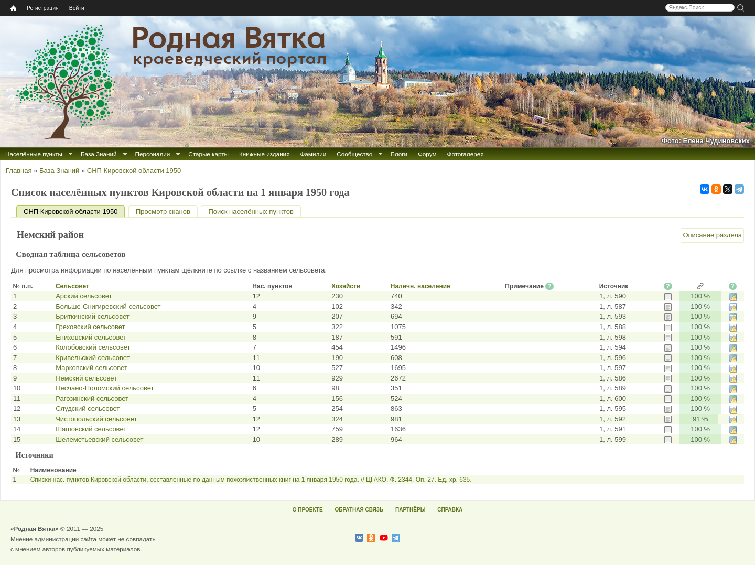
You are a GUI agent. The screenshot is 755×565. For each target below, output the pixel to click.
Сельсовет (72, 286)
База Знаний (99, 153)
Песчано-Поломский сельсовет (105, 388)
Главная (18, 171)
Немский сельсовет (86, 378)
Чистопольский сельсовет (96, 419)
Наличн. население (420, 286)
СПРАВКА (449, 510)
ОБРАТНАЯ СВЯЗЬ (359, 510)
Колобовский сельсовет (93, 347)
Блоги (399, 153)
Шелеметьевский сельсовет (99, 439)
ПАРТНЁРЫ (410, 510)
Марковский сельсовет (91, 368)
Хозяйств (345, 286)
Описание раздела (712, 235)
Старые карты (208, 153)
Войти (76, 8)
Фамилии (313, 153)
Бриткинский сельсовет (92, 316)
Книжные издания (264, 153)
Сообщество (354, 153)
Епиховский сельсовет (91, 337)
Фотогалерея (465, 153)
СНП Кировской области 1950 (134, 171)
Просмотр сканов (163, 211)
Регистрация (43, 8)
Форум (427, 153)
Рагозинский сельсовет (92, 399)
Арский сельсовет (84, 296)
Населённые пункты (33, 153)
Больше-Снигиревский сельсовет (108, 306)
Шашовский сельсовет (91, 429)
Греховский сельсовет (90, 327)
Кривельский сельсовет (93, 358)
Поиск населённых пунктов (250, 211)
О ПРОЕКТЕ (308, 510)
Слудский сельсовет (88, 408)
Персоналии (152, 153)
